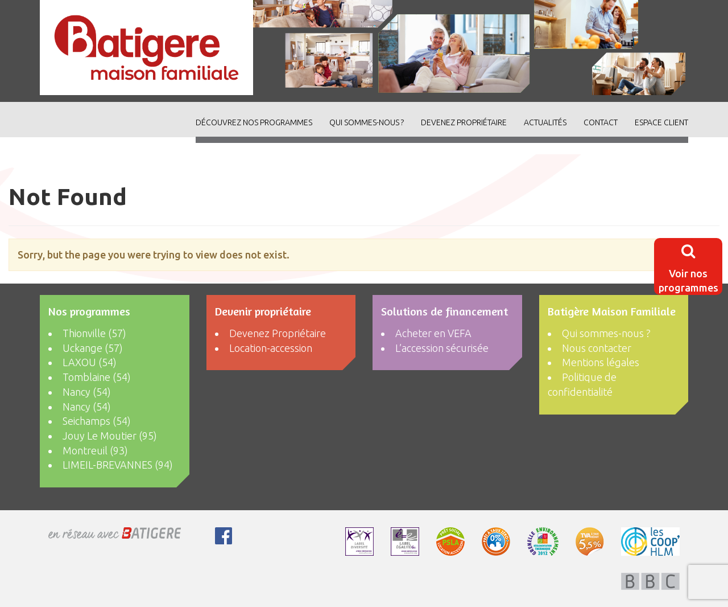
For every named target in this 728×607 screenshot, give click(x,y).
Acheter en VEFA (433, 333)
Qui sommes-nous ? (366, 122)
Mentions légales (600, 362)
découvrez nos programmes (254, 122)
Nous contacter (596, 348)
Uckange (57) (93, 348)
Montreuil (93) (95, 450)
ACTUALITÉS (545, 122)
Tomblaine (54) (97, 377)
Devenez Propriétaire (464, 122)
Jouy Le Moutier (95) (110, 435)
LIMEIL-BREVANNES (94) (118, 464)
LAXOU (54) (90, 362)
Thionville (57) (94, 333)
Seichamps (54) (97, 420)
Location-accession (270, 348)
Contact (601, 122)
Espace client (661, 122)
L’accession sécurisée (442, 348)
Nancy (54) (87, 391)
